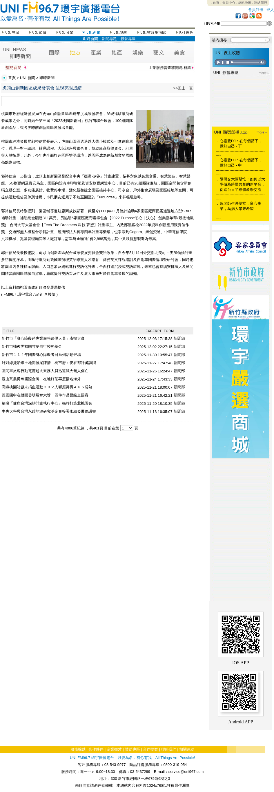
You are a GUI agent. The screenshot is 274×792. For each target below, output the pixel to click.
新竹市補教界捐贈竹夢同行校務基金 (32, 346)
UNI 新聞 (27, 78)
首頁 (12, 78)
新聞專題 (109, 38)
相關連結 (186, 749)
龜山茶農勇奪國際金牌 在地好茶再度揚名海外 (41, 379)
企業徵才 (114, 749)
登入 (270, 10)
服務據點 (78, 749)
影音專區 (128, 38)
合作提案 (150, 749)
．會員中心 (227, 2)
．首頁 (214, 2)
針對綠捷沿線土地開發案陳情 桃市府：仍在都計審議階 (49, 363)
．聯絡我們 (259, 2)
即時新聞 (90, 38)
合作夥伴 (96, 749)
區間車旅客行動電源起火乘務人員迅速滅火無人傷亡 (45, 371)
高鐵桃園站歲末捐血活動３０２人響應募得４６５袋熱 (47, 387)
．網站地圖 (243, 2)
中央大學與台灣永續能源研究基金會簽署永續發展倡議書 (49, 411)
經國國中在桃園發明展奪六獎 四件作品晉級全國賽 (45, 395)
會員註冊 (255, 10)
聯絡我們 (168, 749)
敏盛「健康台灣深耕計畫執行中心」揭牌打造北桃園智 (47, 403)
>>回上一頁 (183, 88)
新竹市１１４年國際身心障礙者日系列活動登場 (41, 354)
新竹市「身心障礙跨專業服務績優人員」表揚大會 (43, 338)
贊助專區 (132, 749)
